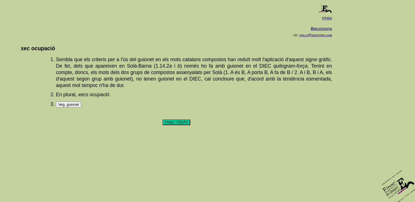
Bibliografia (321, 28)
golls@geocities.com (315, 35)
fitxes (327, 17)
